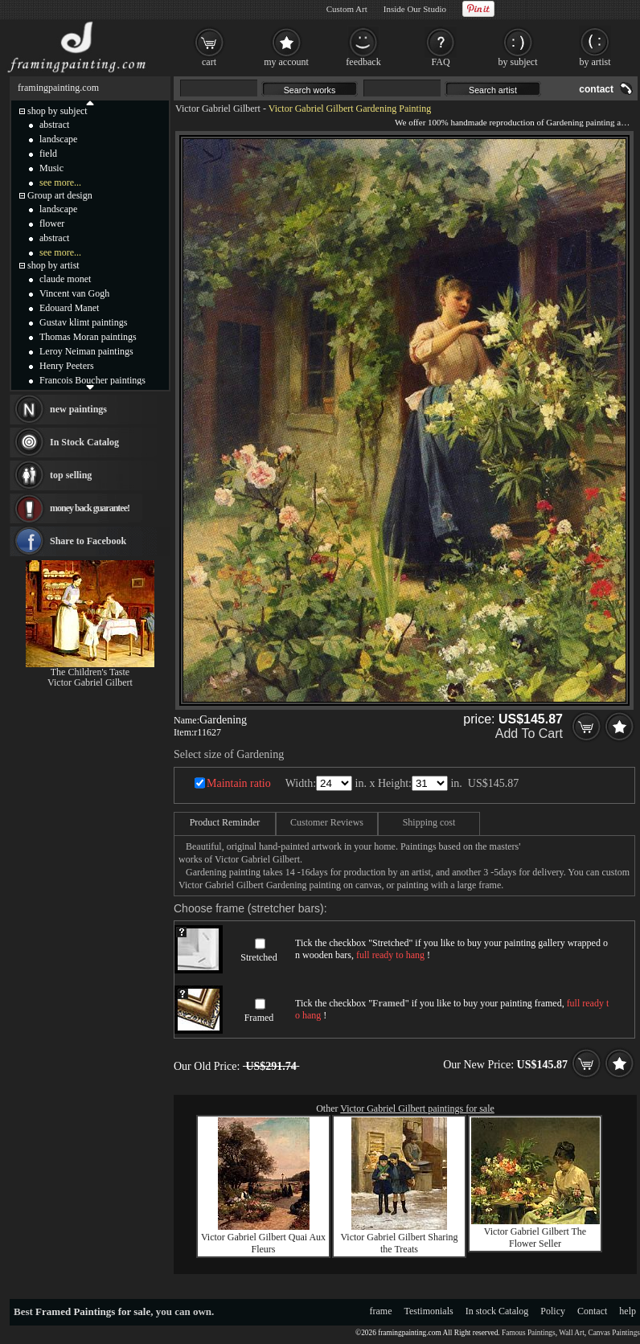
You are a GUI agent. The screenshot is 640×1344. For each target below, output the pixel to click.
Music (51, 168)
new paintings (78, 409)
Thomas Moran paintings (88, 336)
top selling (71, 475)
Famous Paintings (529, 1333)
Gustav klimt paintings (83, 322)
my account (286, 62)
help (627, 1311)
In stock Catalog (497, 1311)
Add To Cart (529, 733)
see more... (60, 182)
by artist (595, 62)
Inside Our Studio (415, 9)
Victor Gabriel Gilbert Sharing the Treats (398, 1243)
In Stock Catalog (84, 442)
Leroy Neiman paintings (86, 351)
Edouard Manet (69, 307)
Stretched (258, 957)
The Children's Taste (90, 672)
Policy (552, 1311)
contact (596, 89)
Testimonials (428, 1311)
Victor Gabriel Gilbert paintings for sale (417, 1108)
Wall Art (572, 1333)
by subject (518, 62)
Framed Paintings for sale (92, 1311)
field (48, 153)
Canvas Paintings (614, 1333)
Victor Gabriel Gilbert (218, 108)
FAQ (440, 62)
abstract (54, 124)
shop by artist (53, 265)
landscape (58, 139)
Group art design (59, 195)
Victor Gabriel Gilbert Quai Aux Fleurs (263, 1243)
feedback (363, 62)
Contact (592, 1311)
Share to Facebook (88, 541)
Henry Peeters (66, 365)
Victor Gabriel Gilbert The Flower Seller (535, 1237)
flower (51, 223)
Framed (259, 1017)
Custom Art (346, 9)
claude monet (65, 279)
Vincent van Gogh (74, 293)
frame (381, 1311)
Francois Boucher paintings (92, 380)
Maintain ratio (239, 783)
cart (209, 62)
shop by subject (57, 111)
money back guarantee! (89, 508)
